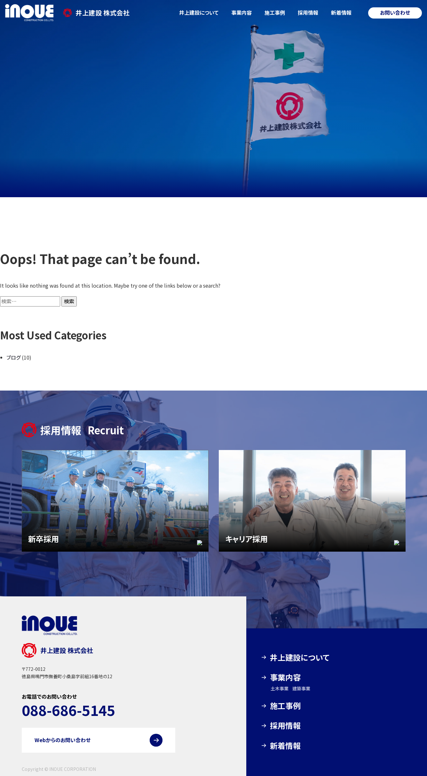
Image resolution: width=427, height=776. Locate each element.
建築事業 (301, 688)
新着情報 (341, 12)
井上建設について (198, 12)
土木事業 (280, 688)
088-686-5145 (68, 710)
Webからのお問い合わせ (63, 740)
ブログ (13, 357)
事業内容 (241, 12)
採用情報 (308, 12)
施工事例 (275, 12)
